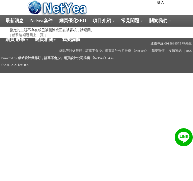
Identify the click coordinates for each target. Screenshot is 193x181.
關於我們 (160, 20)
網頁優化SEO (72, 20)
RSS (189, 51)
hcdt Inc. (23, 65)
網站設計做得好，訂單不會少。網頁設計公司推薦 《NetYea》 (63, 58)
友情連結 (175, 51)
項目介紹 (104, 20)
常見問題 (132, 20)
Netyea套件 (41, 20)
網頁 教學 (17, 39)
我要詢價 (71, 39)
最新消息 (15, 20)
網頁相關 (45, 39)
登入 (160, 2)
